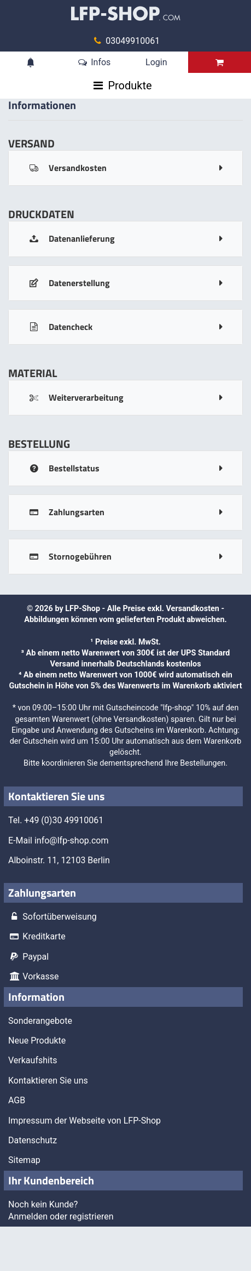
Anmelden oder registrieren (61, 1216)
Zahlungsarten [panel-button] (66, 511)
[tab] (125, 168)
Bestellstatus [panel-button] (64, 468)
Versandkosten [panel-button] (67, 167)
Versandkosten (192, 608)
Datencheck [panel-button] (60, 326)
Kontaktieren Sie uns (48, 1080)
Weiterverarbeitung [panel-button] (76, 397)
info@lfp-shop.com (71, 840)
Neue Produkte (37, 1040)
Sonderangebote (40, 1021)
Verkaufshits (32, 1060)
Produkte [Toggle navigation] (129, 85)
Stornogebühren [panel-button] (70, 556)
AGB (16, 1100)
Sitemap (24, 1160)
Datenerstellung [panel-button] (69, 282)
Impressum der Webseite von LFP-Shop (84, 1120)
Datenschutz (32, 1140)
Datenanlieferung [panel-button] (71, 238)
